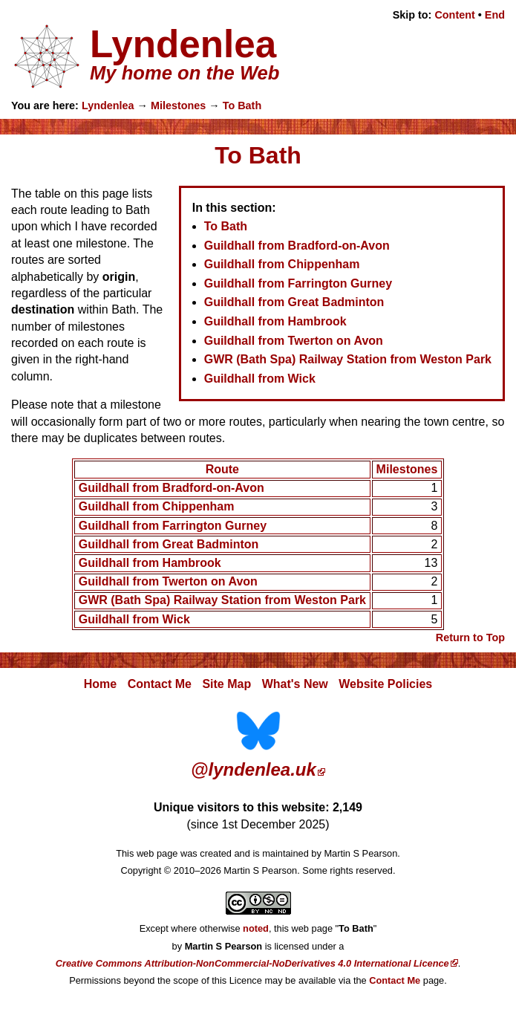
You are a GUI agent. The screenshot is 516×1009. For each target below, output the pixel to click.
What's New (295, 684)
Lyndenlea (108, 105)
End (495, 15)
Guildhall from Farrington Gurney (298, 283)
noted (256, 928)
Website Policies (385, 684)
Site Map (226, 684)
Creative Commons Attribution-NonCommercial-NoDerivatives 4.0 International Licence (252, 963)
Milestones (178, 105)
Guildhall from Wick (260, 378)
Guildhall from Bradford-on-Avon (297, 245)
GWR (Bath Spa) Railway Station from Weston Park (347, 359)
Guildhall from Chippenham (282, 264)
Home (100, 684)
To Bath (242, 105)
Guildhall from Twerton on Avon (293, 340)
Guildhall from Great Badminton (294, 302)
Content (454, 15)
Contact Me (160, 684)
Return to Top (470, 637)
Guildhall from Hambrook (275, 321)
